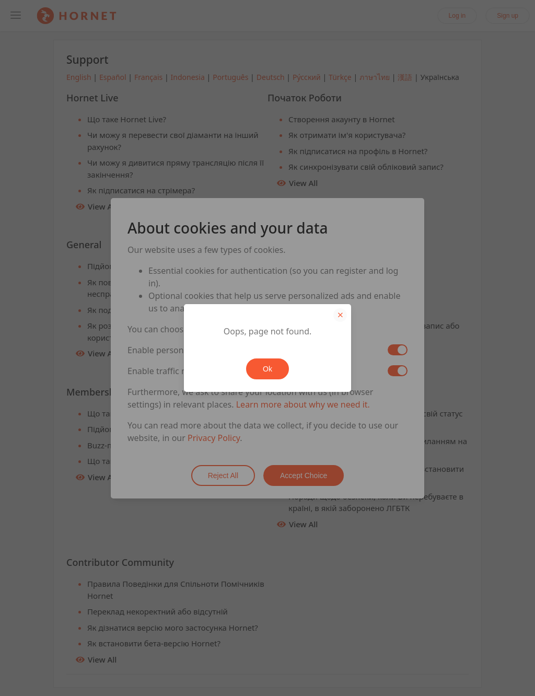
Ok (267, 369)
